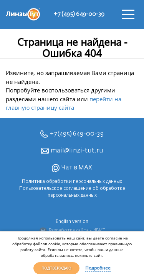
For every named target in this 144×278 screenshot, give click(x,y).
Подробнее (98, 268)
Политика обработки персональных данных (72, 181)
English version (72, 221)
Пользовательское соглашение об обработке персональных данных (72, 192)
